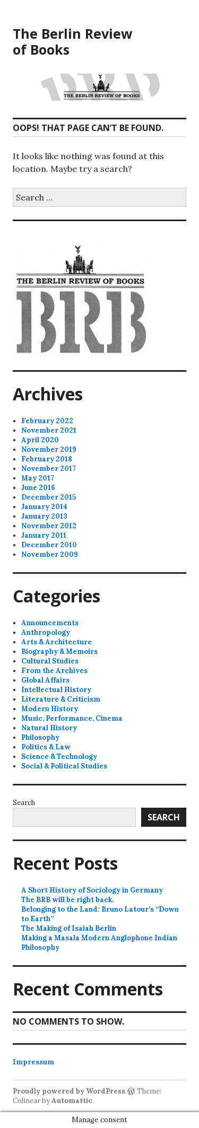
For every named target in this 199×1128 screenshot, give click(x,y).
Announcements (50, 622)
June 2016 (38, 487)
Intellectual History (56, 689)
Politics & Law (46, 746)
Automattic (71, 1100)
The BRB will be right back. (67, 899)
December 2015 (48, 497)
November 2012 (48, 525)
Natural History (49, 727)
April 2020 (40, 439)
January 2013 (44, 516)
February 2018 (46, 459)
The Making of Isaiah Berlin (68, 928)
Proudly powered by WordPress (69, 1091)
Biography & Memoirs (59, 651)
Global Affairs (45, 680)
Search (24, 802)
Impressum (33, 1061)
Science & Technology (59, 756)
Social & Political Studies (64, 766)
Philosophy (40, 737)
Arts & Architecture (56, 641)
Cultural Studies (50, 661)
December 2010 (49, 544)
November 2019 (48, 449)
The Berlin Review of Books (72, 41)
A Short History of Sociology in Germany (92, 890)
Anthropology (45, 632)
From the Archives (54, 670)
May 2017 (37, 478)
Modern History (49, 708)
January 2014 (44, 506)
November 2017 (48, 468)
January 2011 (43, 535)
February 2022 (47, 420)
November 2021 (48, 430)
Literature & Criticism (60, 699)
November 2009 (49, 554)
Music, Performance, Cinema (72, 718)
